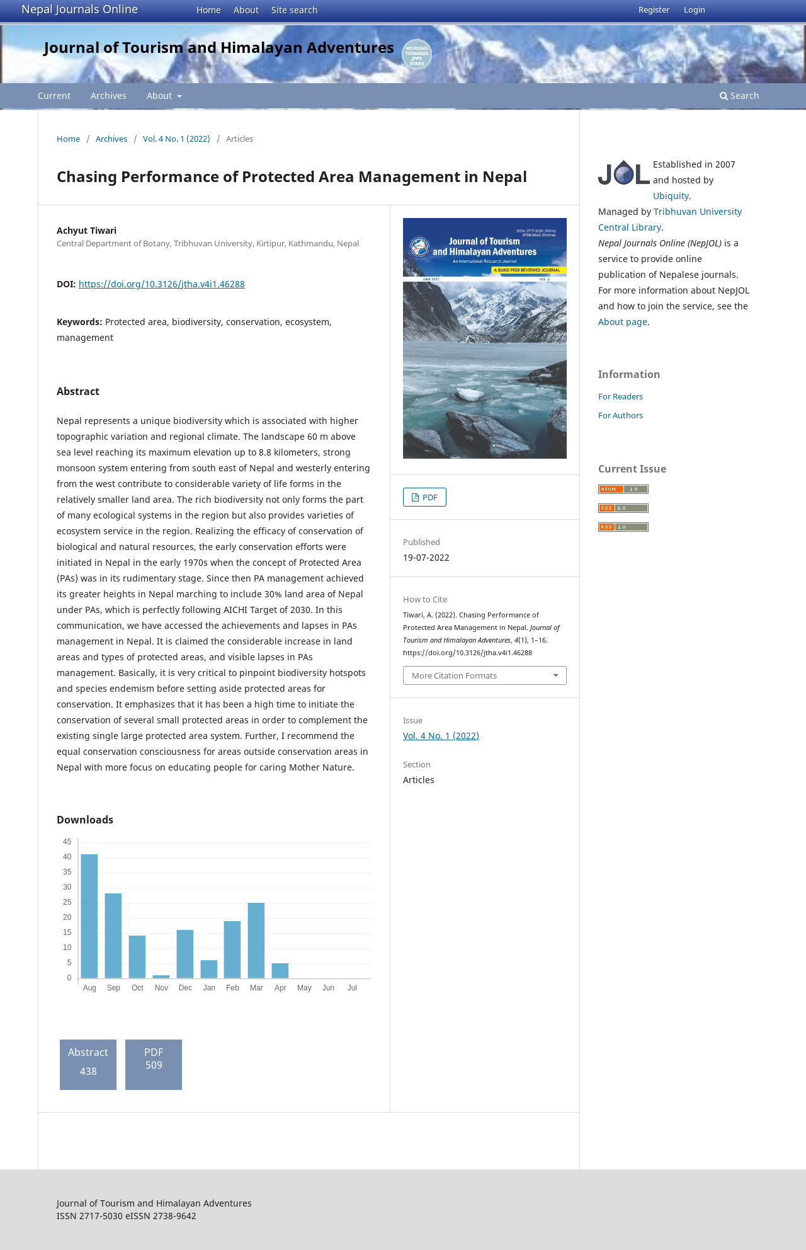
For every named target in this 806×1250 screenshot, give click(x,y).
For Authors (620, 415)
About (246, 10)
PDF (429, 497)
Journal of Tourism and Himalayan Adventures (219, 47)
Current (54, 95)
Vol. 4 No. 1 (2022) (176, 138)
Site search (294, 10)
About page (622, 322)
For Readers (620, 396)
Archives (109, 95)
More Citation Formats (454, 675)
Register (654, 9)
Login (694, 9)
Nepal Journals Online (79, 8)
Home (208, 10)
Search (739, 95)
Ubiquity (671, 196)
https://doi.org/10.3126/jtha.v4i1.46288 (162, 284)
